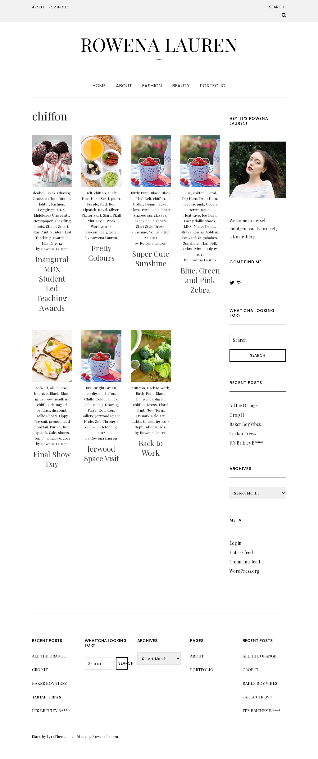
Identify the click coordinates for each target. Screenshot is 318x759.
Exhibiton (106, 410)
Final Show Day (51, 459)
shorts (63, 432)
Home (99, 85)
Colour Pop (93, 404)
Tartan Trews (242, 433)
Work (111, 220)
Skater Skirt (91, 215)
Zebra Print (192, 248)
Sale (52, 432)
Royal (102, 209)
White (154, 231)
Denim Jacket (156, 203)
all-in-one (58, 387)
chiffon (51, 198)
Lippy (63, 415)
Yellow (89, 426)
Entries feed (241, 552)
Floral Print (140, 209)
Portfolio (58, 7)
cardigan (94, 393)
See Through (106, 421)
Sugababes (207, 237)
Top (37, 438)
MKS (188, 226)
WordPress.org (244, 571)
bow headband (58, 398)
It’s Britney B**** (246, 443)
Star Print (40, 231)
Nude (88, 421)
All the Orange (243, 406)
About (38, 7)
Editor (44, 203)
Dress (152, 404)
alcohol (38, 192)
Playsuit (40, 421)
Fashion (152, 85)
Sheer (51, 226)
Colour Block (106, 398)
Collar (138, 203)
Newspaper (43, 220)
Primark (142, 415)
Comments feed (244, 562)
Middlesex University (51, 215)
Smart (63, 226)
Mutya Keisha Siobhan (199, 231)
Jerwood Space (107, 415)
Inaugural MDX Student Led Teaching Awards (52, 283)
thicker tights (154, 421)
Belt (88, 192)
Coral (211, 192)
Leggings (46, 209)
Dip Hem (189, 198)
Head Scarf (100, 198)
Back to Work (158, 387)
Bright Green (104, 387)
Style (100, 220)
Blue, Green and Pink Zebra (200, 280)
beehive (41, 393)
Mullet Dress (204, 226)
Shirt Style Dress (150, 226)
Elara (36, 736)
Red (103, 203)
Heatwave (191, 215)
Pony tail (189, 237)
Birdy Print (140, 192)
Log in (235, 543)
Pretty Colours (101, 253)
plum (115, 198)
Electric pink (193, 203)
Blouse (142, 398)
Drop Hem (208, 198)
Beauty (181, 85)
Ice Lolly (209, 215)
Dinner (64, 198)
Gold (156, 209)
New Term (155, 410)
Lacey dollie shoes (150, 220)
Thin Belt (208, 243)
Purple (92, 203)
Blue (187, 192)
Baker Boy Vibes (245, 424)
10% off (42, 387)
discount (59, 410)
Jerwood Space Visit (101, 453)
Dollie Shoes (46, 415)
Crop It (236, 415)
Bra (89, 387)
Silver (114, 209)
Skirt (107, 215)
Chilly (88, 398)
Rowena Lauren (159, 44)
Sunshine (139, 231)
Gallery (87, 415)
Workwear (99, 226)
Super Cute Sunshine (150, 258)
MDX (61, 209)
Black (50, 192)
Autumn (138, 387)
